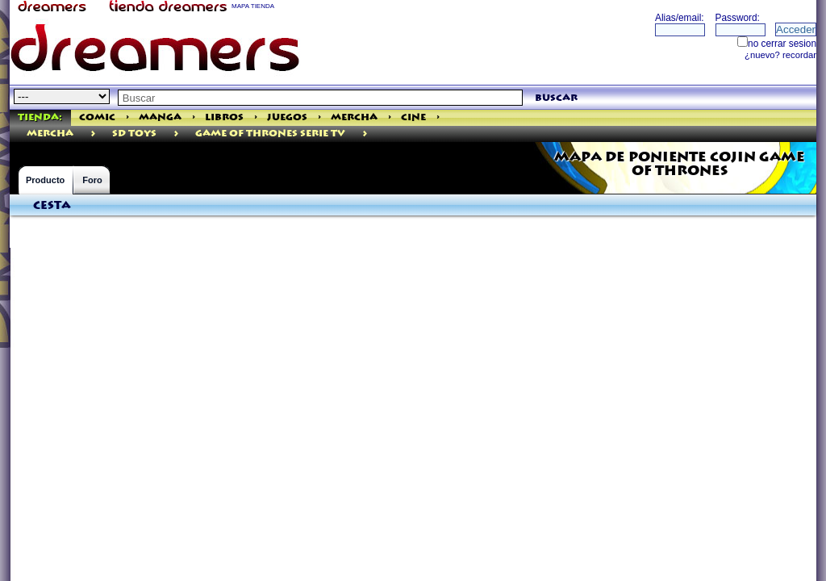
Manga (160, 117)
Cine (413, 117)
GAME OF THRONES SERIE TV (270, 133)
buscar (556, 98)
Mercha (354, 117)
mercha (50, 133)
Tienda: (40, 117)
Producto (45, 180)
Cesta (52, 206)
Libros (224, 117)
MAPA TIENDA (253, 6)
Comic (97, 117)
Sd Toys (134, 133)
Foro (92, 180)
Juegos (287, 117)
